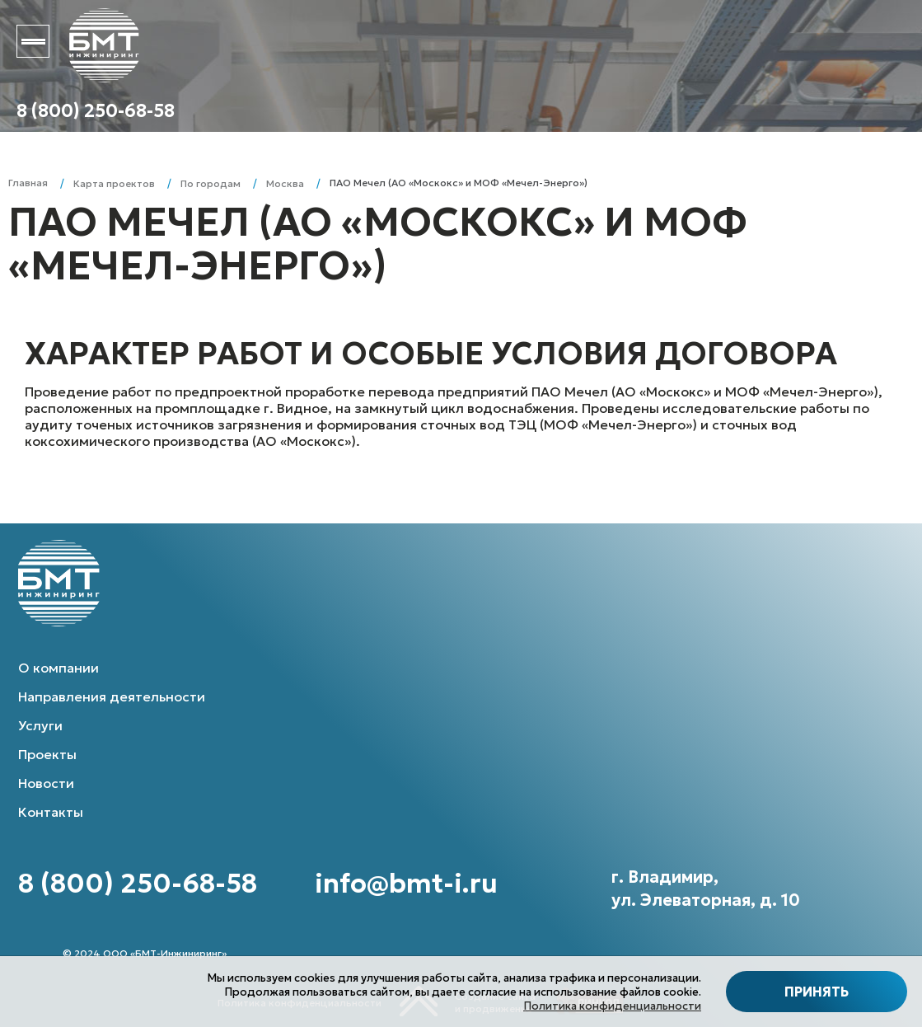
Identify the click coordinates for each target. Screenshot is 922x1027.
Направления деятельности (111, 696)
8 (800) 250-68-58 (95, 111)
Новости (46, 783)
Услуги (40, 725)
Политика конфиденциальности (612, 1006)
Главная (28, 182)
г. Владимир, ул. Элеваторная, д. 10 (705, 888)
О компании (58, 667)
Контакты (50, 812)
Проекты (47, 754)
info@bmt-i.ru (406, 883)
